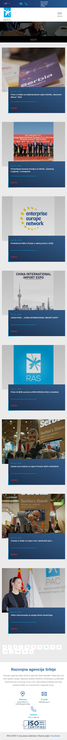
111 (25, 652)
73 (27, 647)
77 (53, 647)
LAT (5, 3)
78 (59, 647)
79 (5, 652)
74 (33, 647)
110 (17, 652)
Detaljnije (14, 108)
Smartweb (55, 736)
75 (40, 647)
